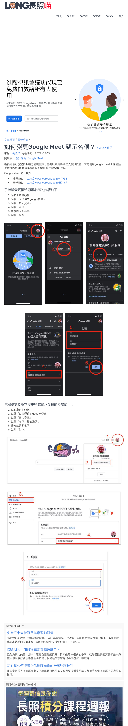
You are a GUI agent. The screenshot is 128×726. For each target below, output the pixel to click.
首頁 (59, 16)
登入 (121, 16)
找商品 (110, 16)
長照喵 (16, 153)
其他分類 (23, 139)
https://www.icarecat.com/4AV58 (46, 178)
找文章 (97, 16)
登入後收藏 (104, 147)
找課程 (84, 16)
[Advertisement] (64, 46)
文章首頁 (9, 139)
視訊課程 (21, 158)
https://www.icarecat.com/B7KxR (46, 182)
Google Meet (35, 158)
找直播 (71, 16)
